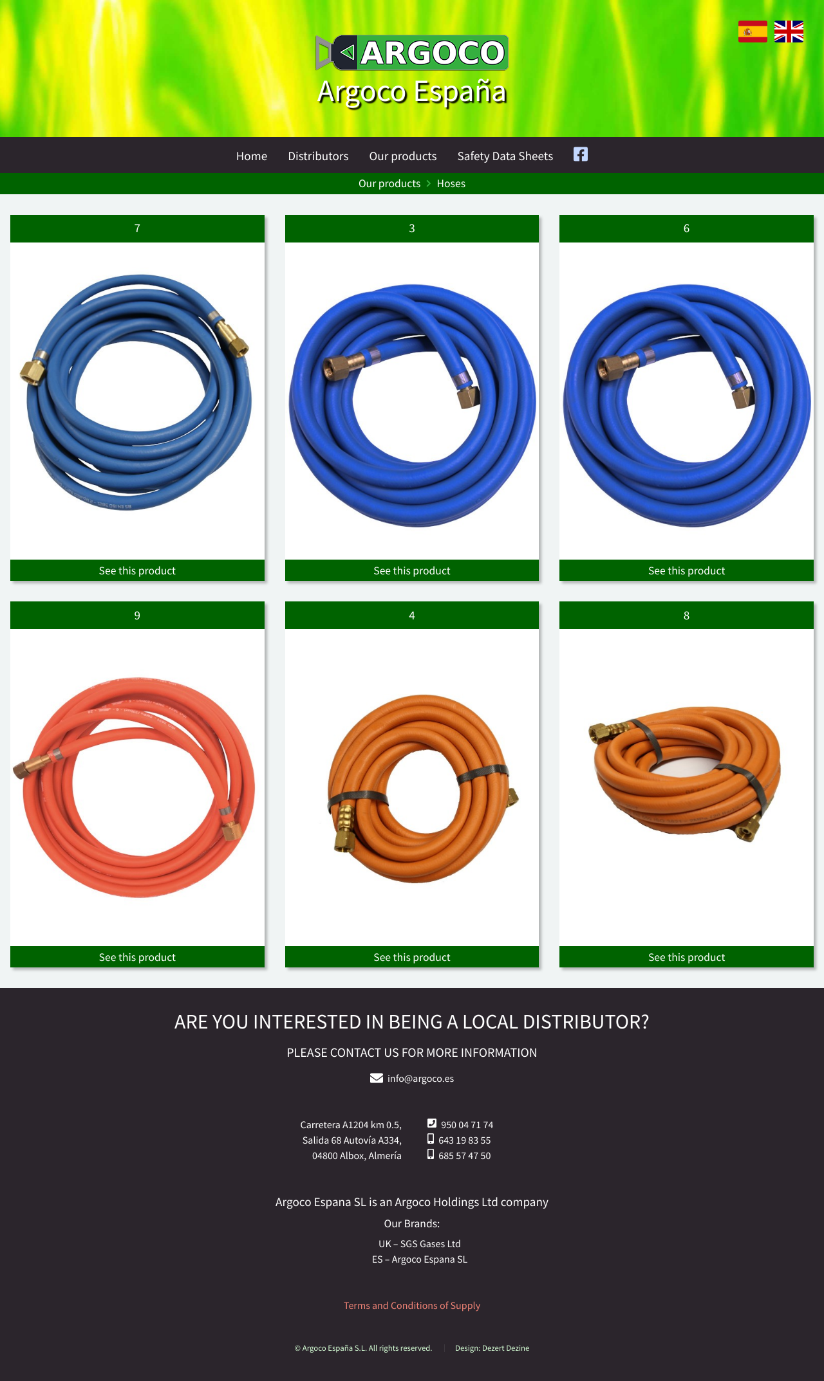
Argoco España (412, 90)
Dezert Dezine (505, 1348)
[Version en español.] (750, 39)
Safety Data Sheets (506, 156)
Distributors (318, 156)
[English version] (786, 39)
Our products (402, 156)
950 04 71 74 (467, 1125)
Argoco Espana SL (430, 1259)
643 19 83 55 (464, 1140)
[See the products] (137, 398)
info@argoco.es (421, 1078)
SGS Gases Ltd (430, 1244)
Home (251, 156)
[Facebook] (581, 156)
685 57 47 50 (464, 1155)
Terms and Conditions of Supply (412, 1305)
